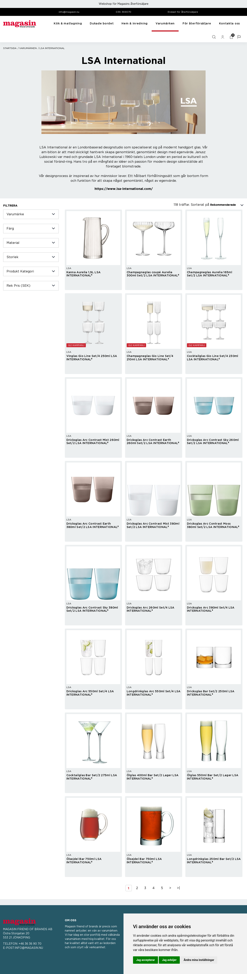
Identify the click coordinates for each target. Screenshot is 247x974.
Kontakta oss (229, 23)
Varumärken (165, 23)
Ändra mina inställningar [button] (199, 960)
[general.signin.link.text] (223, 37)
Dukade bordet (102, 23)
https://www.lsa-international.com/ (124, 188)
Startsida (9, 48)
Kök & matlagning (68, 23)
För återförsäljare (197, 23)
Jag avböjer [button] (169, 960)
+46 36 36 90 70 (30, 943)
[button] (239, 37)
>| (178, 888)
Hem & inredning (135, 23)
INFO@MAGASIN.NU (29, 948)
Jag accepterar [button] (145, 960)
